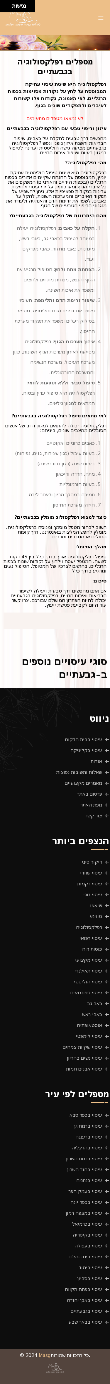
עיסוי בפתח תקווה (83, 1289)
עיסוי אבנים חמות (84, 1068)
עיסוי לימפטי (89, 1036)
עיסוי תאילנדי (88, 970)
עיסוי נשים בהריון (84, 1058)
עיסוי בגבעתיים (86, 1311)
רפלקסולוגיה (89, 927)
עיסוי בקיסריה (87, 1234)
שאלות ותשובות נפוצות (79, 772)
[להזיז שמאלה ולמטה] (4, 7)
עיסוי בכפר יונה (86, 1202)
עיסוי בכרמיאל (87, 1224)
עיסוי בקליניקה (86, 750)
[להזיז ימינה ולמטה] (7, 7)
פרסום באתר (89, 793)
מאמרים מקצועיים (83, 783)
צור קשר (93, 815)
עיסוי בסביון (89, 1278)
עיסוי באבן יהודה (84, 1300)
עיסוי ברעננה (88, 1136)
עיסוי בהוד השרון (84, 1169)
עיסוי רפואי (90, 938)
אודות (96, 761)
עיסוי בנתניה (89, 1180)
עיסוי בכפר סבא (86, 1115)
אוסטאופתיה (89, 1025)
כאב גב (94, 1003)
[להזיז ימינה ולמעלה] (7, 4)
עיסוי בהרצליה (87, 1147)
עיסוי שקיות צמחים (82, 1047)
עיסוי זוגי (92, 894)
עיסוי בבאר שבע (85, 1322)
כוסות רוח (92, 949)
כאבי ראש (92, 1014)
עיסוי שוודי (91, 872)
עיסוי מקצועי (88, 960)
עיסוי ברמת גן (88, 1126)
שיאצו (96, 905)
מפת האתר (91, 804)
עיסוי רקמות (89, 883)
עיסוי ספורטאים (86, 992)
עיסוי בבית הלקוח (83, 739)
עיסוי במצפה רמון (84, 1213)
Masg (45, 1355)
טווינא (96, 916)
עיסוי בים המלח (85, 1256)
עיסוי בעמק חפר (85, 1191)
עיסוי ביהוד (90, 1267)
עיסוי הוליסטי (88, 981)
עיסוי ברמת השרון (84, 1158)
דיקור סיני (92, 861)
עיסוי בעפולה (88, 1245)
